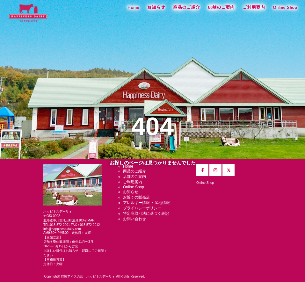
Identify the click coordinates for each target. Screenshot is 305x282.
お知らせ (156, 7)
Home (133, 7)
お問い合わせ (134, 219)
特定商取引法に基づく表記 (146, 213)
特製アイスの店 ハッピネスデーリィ (88, 276)
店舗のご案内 (221, 7)
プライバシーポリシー (142, 208)
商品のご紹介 (186, 7)
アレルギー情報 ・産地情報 (146, 202)
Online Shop (285, 7)
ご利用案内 (254, 7)
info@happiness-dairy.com (62, 229)
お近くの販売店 (136, 197)
